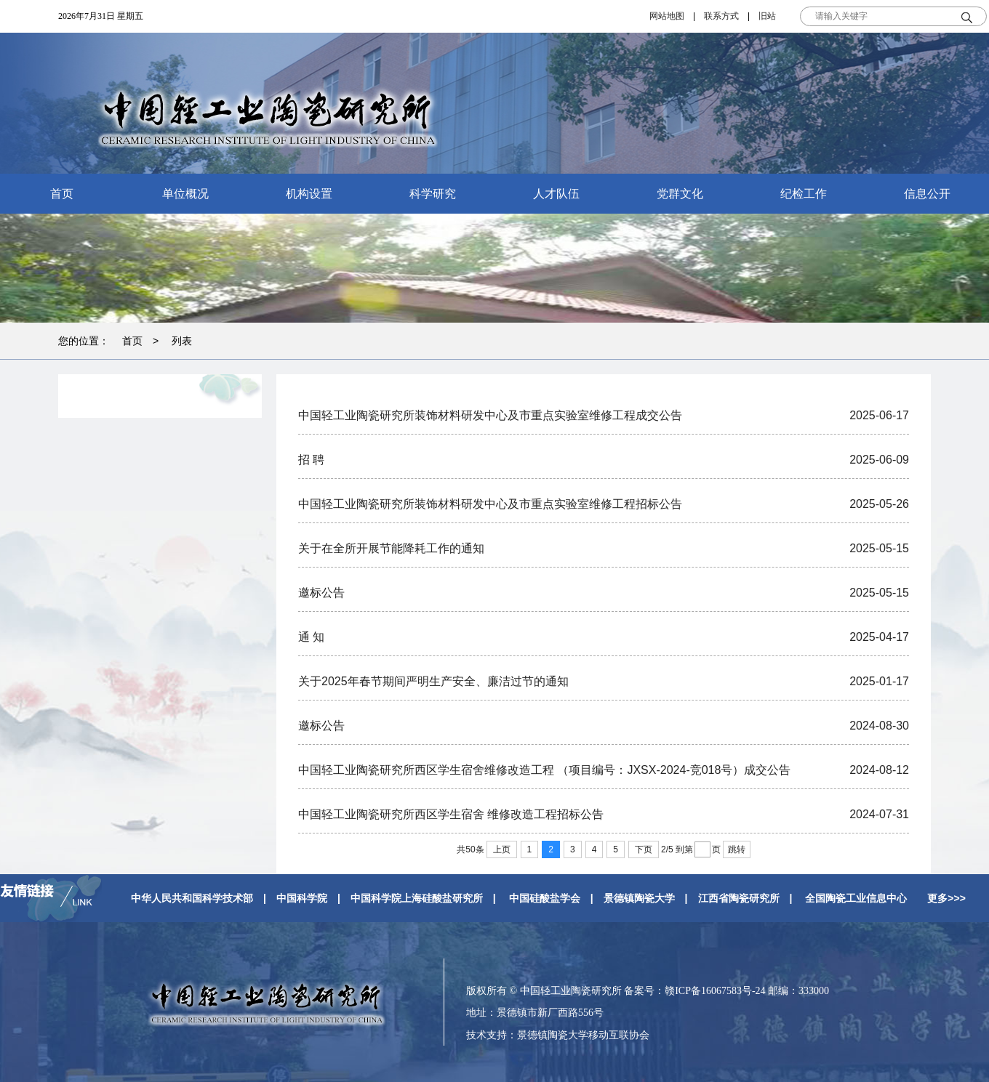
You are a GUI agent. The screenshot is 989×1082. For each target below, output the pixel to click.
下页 (643, 849)
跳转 (736, 849)
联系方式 (721, 16)
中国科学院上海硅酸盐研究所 (417, 898)
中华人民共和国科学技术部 (192, 898)
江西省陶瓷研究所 (739, 898)
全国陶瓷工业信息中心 (856, 898)
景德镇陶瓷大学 (639, 898)
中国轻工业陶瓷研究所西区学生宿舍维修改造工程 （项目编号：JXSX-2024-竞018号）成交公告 (544, 770)
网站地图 (666, 16)
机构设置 (309, 193)
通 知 (311, 637)
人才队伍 (556, 193)
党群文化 (680, 193)
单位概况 (185, 193)
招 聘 (311, 459)
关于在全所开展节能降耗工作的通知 (391, 548)
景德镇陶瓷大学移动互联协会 (583, 1035)
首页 (61, 193)
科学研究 (432, 193)
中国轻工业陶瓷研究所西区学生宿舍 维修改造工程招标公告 (451, 814)
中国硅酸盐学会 (544, 898)
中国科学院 (301, 898)
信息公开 (927, 193)
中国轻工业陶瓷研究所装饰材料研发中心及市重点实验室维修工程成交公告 (490, 415)
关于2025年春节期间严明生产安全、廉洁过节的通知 (433, 681)
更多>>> (946, 898)
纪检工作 (803, 193)
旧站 (767, 16)
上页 (501, 849)
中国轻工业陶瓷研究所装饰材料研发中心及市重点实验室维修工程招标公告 (490, 504)
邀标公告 (321, 592)
